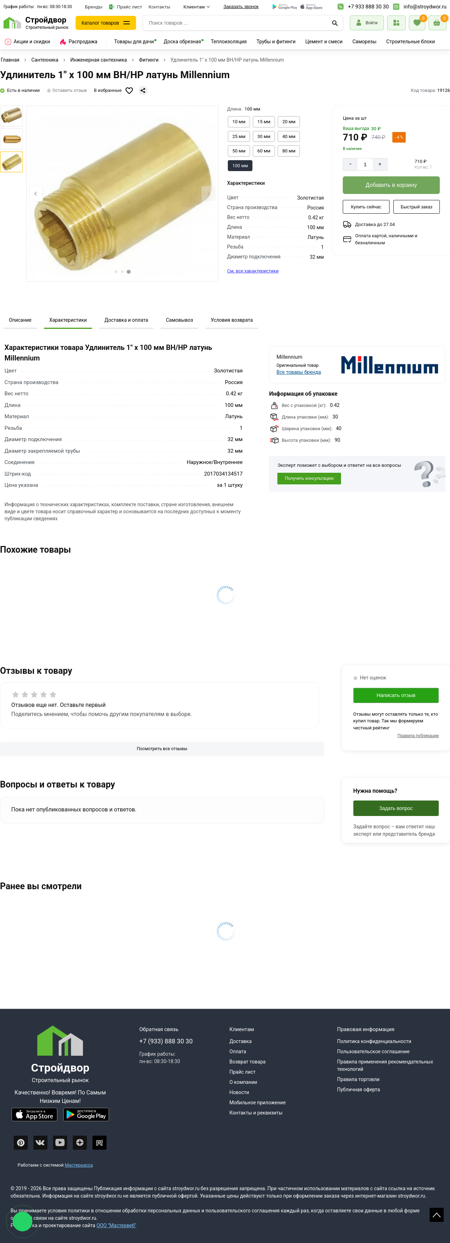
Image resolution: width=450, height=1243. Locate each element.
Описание (20, 320)
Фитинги (149, 60)
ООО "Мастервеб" (116, 1225)
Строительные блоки (410, 41)
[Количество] (365, 164)
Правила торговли (358, 1079)
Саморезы (364, 41)
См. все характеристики (253, 271)
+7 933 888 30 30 (368, 7)
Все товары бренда (299, 372)
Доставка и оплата (126, 320)
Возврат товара (248, 1062)
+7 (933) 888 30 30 (166, 1041)
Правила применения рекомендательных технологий (385, 1065)
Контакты (160, 7)
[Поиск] (335, 23)
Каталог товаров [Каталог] (100, 23)
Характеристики (68, 320)
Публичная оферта (358, 1089)
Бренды (94, 7)
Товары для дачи (134, 41)
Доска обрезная (182, 41)
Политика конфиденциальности (374, 1041)
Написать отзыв (396, 695)
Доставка (241, 1041)
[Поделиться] (143, 90)
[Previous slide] (36, 193)
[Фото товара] (122, 193)
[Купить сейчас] (366, 207)
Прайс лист (125, 7)
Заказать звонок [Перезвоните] (241, 6)
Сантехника (44, 60)
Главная (10, 60)
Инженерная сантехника (98, 60)
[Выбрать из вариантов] (239, 121)
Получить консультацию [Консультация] (309, 478)
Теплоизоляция (229, 41)
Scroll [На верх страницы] (437, 1215)
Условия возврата (232, 320)
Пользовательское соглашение (373, 1051)
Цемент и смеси (324, 41)
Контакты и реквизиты (256, 1113)
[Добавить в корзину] (391, 185)
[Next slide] (208, 193)
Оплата (238, 1051)
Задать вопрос (396, 808)
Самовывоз (179, 320)
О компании (243, 1082)
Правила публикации (418, 735)
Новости (239, 1092)
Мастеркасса (79, 1165)
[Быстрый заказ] (416, 207)
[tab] (116, 271)
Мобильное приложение (258, 1102)
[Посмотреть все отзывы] (162, 749)
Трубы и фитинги (276, 41)
